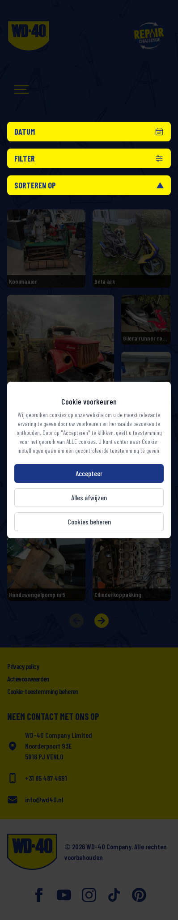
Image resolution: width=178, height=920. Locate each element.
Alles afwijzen (89, 497)
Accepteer (89, 473)
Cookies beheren (89, 521)
